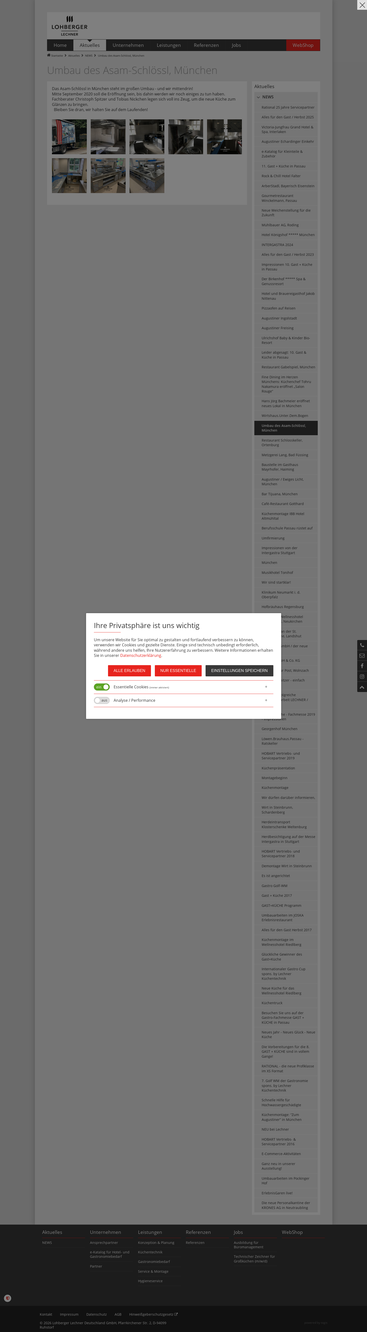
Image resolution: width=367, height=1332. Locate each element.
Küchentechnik (150, 1252)
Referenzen (198, 1232)
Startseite (57, 55)
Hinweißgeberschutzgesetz (153, 1314)
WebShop (292, 1232)
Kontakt (46, 1314)
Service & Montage (153, 1271)
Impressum (69, 1314)
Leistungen (150, 1232)
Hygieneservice (150, 1281)
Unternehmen (105, 1232)
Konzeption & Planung (156, 1242)
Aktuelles (74, 55)
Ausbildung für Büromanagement (248, 1244)
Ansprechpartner (104, 1242)
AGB (118, 1314)
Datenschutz (96, 1314)
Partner (96, 1266)
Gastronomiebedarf (154, 1261)
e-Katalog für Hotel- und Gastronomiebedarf (109, 1254)
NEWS (88, 55)
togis (324, 1322)
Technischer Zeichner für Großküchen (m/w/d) (254, 1258)
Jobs (238, 1232)
